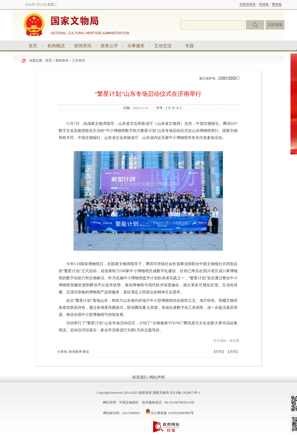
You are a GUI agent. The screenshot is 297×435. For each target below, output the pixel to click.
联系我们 (139, 377)
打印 (219, 352)
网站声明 (157, 377)
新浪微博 (75, 352)
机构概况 (56, 45)
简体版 (264, 4)
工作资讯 (78, 60)
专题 (189, 45)
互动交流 (163, 45)
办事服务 (136, 45)
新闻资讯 (82, 45)
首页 (33, 45)
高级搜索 (275, 25)
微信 (86, 352)
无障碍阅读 (247, 4)
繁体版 (277, 4)
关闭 (232, 352)
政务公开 (109, 45)
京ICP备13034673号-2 (185, 393)
